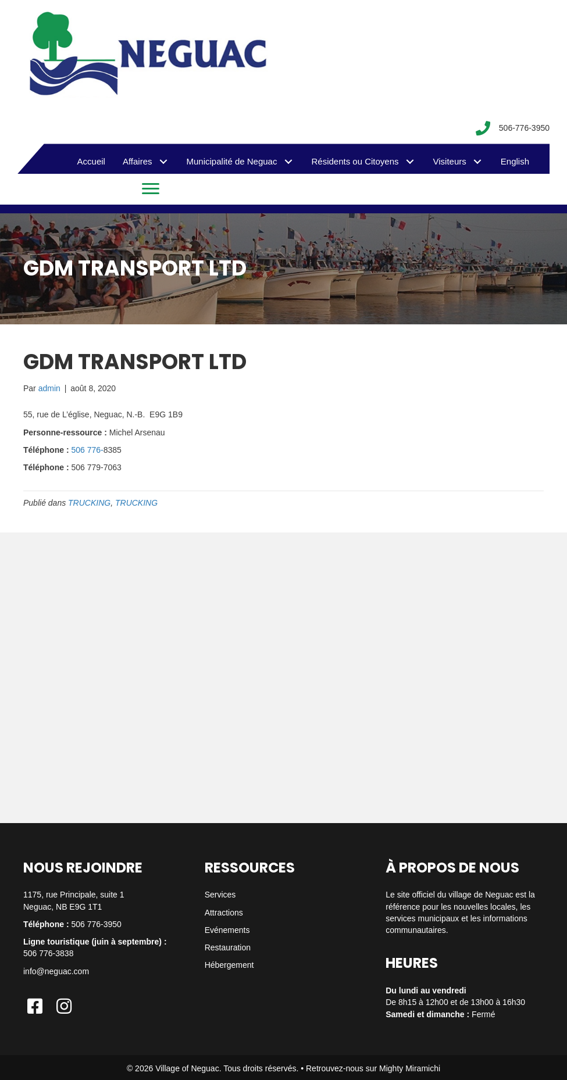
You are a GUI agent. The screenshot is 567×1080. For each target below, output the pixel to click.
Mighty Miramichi (409, 1068)
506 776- (87, 450)
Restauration (228, 947)
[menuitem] (515, 161)
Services (220, 894)
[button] (163, 161)
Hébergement (229, 965)
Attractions (224, 912)
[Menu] (150, 189)
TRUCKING (89, 502)
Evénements (227, 930)
